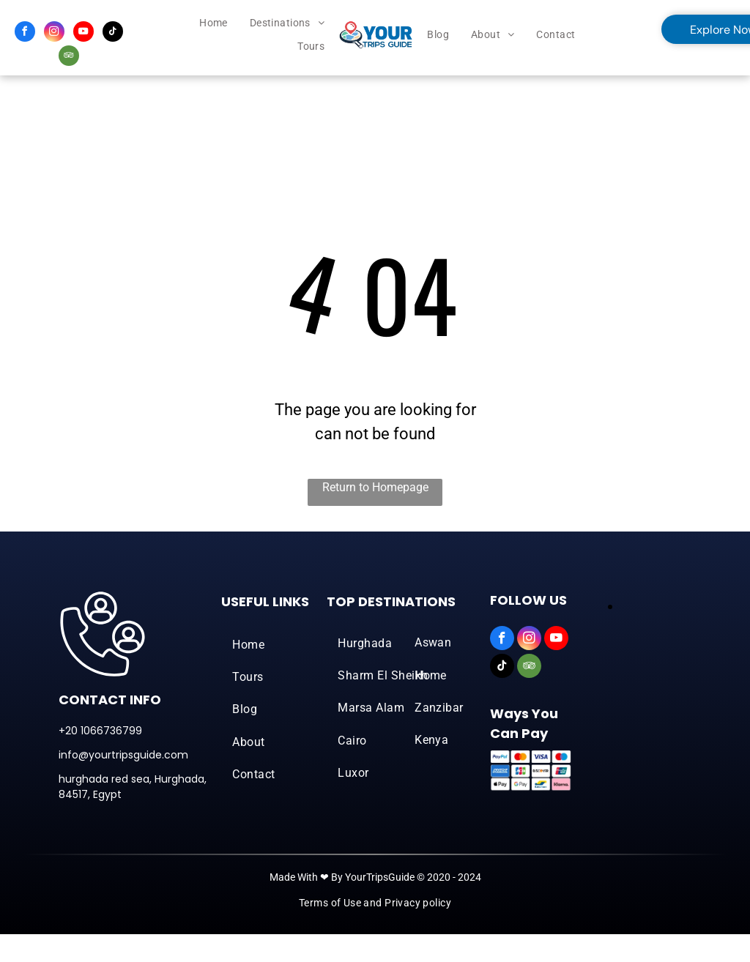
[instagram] (54, 33)
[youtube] (83, 33)
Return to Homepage (375, 487)
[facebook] (25, 33)
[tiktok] (113, 33)
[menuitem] (213, 23)
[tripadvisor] (69, 57)
